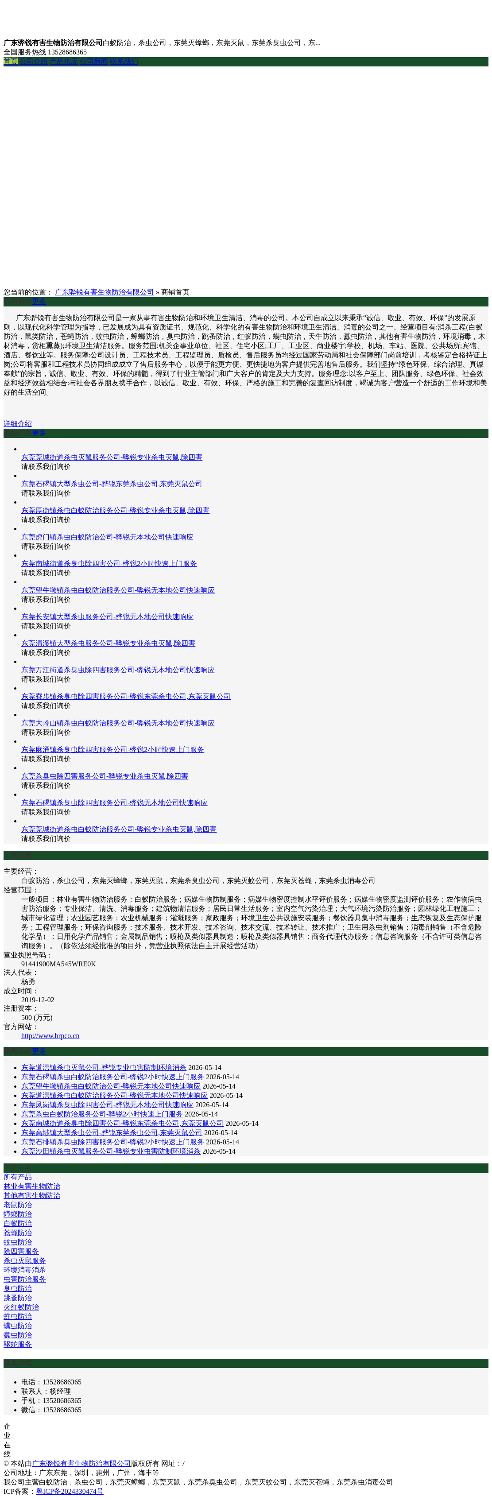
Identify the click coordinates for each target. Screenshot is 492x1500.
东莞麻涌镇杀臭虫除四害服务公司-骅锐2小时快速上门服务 (112, 749)
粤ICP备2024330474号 (70, 1491)
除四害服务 (21, 1251)
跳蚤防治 (18, 1298)
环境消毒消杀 (25, 1270)
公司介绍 (33, 61)
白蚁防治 (18, 1223)
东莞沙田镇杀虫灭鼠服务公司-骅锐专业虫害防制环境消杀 (111, 1151)
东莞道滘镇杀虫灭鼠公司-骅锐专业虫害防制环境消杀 (103, 1067)
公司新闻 (94, 61)
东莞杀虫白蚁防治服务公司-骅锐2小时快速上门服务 (102, 1114)
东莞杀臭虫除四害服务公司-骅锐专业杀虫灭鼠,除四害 (104, 776)
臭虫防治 (18, 1288)
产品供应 (64, 61)
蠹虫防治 (18, 1335)
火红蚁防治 (21, 1307)
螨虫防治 (18, 1325)
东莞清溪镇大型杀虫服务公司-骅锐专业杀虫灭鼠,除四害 (108, 643)
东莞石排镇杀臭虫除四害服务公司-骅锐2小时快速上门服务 (112, 1142)
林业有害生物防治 (32, 1186)
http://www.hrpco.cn (50, 1035)
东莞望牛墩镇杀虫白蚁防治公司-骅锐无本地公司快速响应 (111, 1086)
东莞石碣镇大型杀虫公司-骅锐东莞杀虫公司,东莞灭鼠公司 (111, 484)
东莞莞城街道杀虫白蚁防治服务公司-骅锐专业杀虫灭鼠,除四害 (119, 829)
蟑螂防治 (18, 1214)
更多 (39, 301)
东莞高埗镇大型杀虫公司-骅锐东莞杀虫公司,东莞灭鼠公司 (111, 1132)
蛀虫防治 (18, 1316)
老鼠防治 (18, 1205)
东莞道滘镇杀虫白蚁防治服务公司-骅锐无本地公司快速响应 (114, 1095)
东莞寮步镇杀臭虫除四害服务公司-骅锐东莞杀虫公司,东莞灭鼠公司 (126, 696)
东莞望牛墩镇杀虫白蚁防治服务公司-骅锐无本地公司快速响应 (118, 590)
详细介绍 (18, 423)
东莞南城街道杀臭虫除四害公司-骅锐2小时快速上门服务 (109, 563)
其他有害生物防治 (32, 1195)
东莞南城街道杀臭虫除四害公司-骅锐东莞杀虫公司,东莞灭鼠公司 (122, 1123)
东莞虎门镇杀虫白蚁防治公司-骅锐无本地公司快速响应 (107, 537)
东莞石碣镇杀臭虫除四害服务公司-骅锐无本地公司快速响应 (114, 802)
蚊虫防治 (18, 1242)
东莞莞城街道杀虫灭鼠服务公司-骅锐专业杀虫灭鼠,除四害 (111, 457)
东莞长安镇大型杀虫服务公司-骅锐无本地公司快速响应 (107, 616)
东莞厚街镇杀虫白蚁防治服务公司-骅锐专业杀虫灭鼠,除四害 (115, 510)
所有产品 (18, 1177)
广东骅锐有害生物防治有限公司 (104, 292)
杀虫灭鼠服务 (25, 1260)
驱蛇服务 (18, 1344)
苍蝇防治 (18, 1232)
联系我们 (124, 61)
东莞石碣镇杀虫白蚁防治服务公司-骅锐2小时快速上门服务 (112, 1077)
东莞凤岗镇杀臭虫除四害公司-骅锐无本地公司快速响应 (107, 1105)
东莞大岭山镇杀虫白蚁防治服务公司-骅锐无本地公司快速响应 (118, 723)
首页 (11, 61)
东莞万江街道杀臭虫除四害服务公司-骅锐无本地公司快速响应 (118, 670)
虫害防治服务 (25, 1279)
